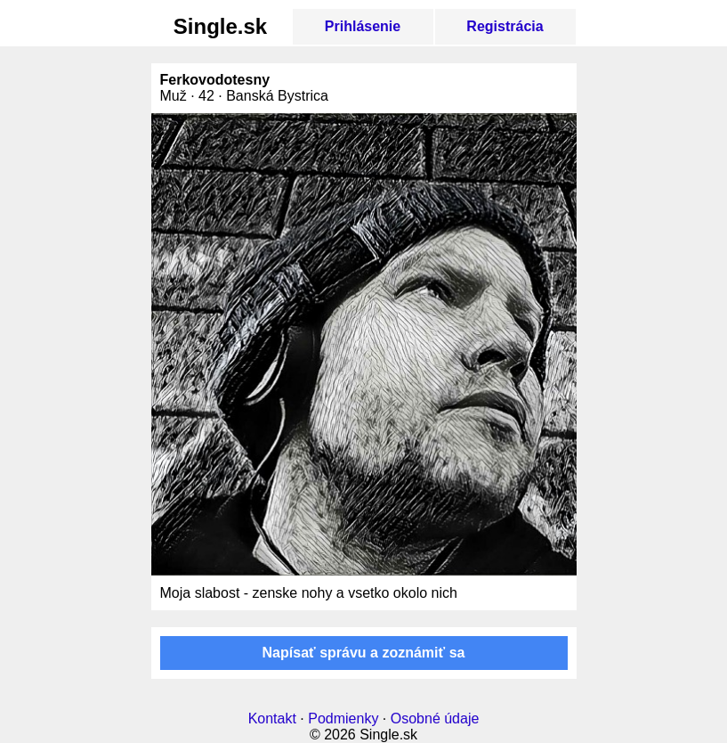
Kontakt (272, 718)
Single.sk (220, 26)
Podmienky (343, 718)
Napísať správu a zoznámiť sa (364, 652)
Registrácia (504, 26)
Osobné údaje (435, 718)
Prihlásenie (362, 26)
